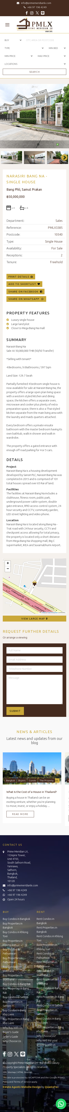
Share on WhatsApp (26, 299)
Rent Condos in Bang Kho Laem (49, 1020)
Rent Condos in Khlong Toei (50, 938)
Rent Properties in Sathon (47, 1012)
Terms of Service (22, 1082)
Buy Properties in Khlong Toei (12, 943)
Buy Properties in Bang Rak (16, 990)
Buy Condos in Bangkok (16, 918)
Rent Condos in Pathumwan (45, 955)
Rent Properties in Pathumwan (47, 964)
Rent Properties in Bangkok (47, 929)
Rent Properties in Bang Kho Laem (50, 1029)
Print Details (18, 276)
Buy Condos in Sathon (15, 997)
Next (62, 157)
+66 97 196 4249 (35, 7)
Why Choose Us (12, 1041)
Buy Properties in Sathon (12, 1003)
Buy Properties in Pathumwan (12, 960)
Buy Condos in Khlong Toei (15, 934)
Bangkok (10, 780)
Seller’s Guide (10, 1036)
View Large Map (34, 618)
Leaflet (42, 612)
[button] (34, 583)
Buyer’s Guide (11, 1032)
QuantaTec (52, 1086)
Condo (32, 780)
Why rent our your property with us (47, 1042)
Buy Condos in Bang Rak (17, 984)
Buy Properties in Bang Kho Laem (16, 1021)
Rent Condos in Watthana (45, 973)
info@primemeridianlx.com (34, 2)
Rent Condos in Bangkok (45, 921)
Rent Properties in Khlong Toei (47, 947)
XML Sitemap (9, 1072)
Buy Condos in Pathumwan (11, 951)
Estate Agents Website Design (22, 1086)
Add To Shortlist (22, 284)
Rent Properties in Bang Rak (50, 998)
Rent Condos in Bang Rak (49, 990)
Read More (20, 814)
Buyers (21, 780)
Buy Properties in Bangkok (12, 925)
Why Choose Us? (46, 1036)
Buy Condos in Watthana (11, 968)
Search (34, 71)
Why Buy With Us (12, 1027)
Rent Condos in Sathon (50, 1005)
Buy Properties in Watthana (12, 977)
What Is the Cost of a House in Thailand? (31, 791)
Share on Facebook (25, 291)
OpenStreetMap (53, 612)
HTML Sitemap (25, 1072)
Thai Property (47, 780)
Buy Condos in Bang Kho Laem (14, 1012)
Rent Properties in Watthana (47, 981)
